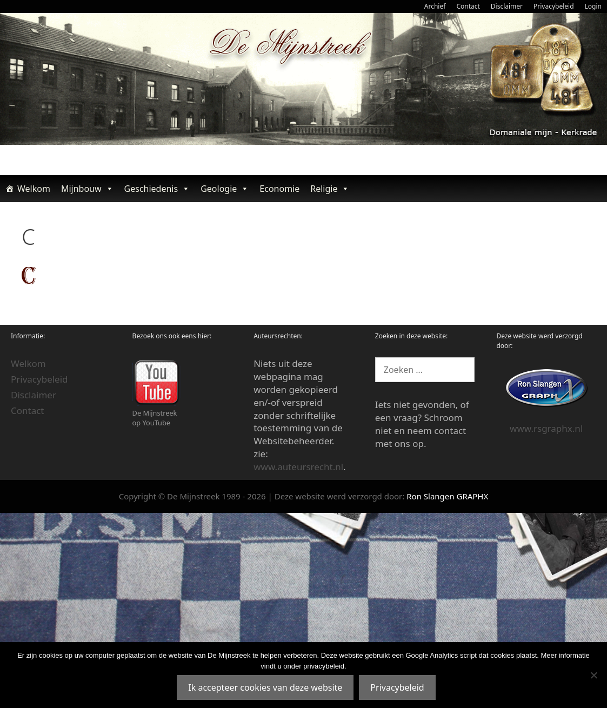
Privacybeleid (553, 6)
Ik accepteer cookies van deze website (265, 687)
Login (593, 6)
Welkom (33, 189)
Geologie (225, 189)
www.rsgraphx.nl (546, 428)
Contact (467, 6)
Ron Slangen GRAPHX (447, 496)
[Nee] (593, 675)
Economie (279, 189)
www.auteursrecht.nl (298, 466)
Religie (329, 189)
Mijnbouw (87, 189)
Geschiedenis (157, 189)
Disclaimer (507, 6)
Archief (435, 6)
